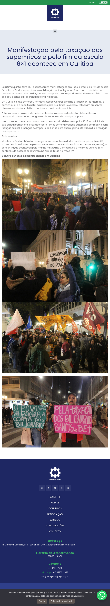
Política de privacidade (61, 601)
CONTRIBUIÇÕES (55, 525)
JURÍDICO (55, 519)
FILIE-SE (55, 502)
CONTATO (55, 531)
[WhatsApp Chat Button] (102, 595)
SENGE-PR (55, 497)
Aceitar (42, 601)
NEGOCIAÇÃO (55, 514)
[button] (55, 31)
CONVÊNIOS (55, 508)
